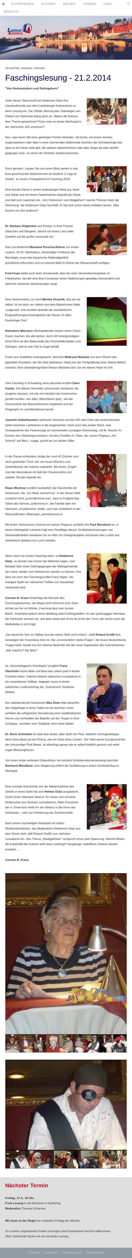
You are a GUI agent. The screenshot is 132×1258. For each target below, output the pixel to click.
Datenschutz (72, 1252)
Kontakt (51, 1252)
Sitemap (34, 1252)
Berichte (40, 68)
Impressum (95, 1252)
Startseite (26, 68)
